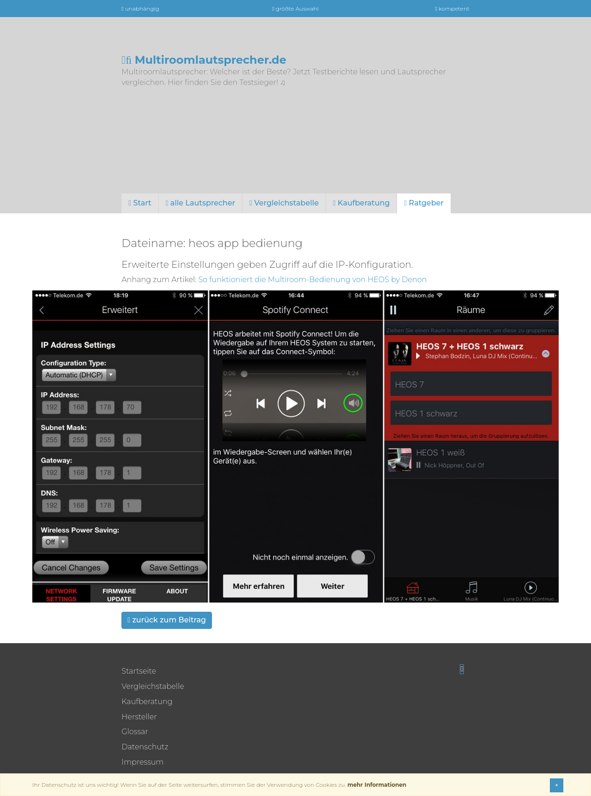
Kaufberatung (361, 203)
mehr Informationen (376, 784)
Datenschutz (144, 746)
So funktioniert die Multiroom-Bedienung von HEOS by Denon (313, 279)
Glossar (134, 731)
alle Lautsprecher (200, 203)
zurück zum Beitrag (166, 619)
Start (139, 203)
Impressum (142, 762)
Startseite (138, 671)
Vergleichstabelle (284, 203)
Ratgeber (424, 203)
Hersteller (139, 716)
